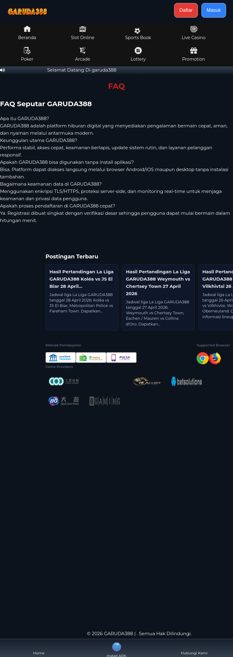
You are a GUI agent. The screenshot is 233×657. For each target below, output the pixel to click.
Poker (27, 54)
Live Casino (193, 32)
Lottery (138, 54)
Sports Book (138, 34)
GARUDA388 (118, 633)
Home (38, 648)
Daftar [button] (186, 10)
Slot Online (82, 32)
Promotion (193, 54)
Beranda (27, 32)
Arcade (82, 54)
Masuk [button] (214, 10)
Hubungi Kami (194, 648)
